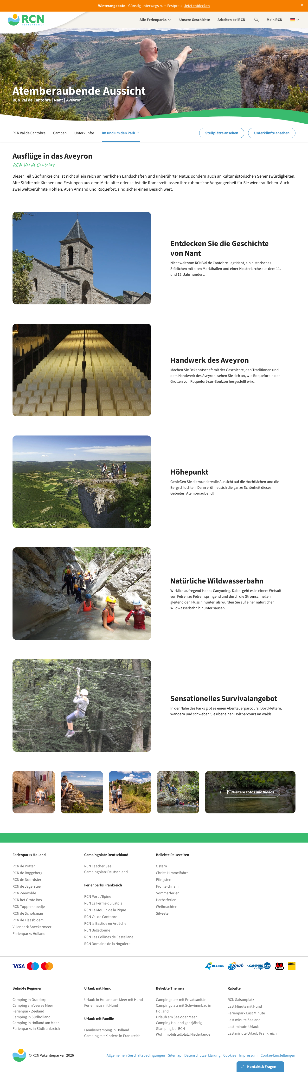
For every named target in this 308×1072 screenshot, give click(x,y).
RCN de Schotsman (28, 913)
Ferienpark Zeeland (28, 1011)
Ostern (161, 866)
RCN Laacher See (97, 866)
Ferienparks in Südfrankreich (36, 1028)
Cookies (229, 1055)
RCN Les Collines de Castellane (108, 937)
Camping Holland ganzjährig (179, 1022)
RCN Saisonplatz (241, 999)
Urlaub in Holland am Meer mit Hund (113, 999)
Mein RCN (274, 19)
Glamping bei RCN (170, 1028)
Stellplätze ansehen (221, 133)
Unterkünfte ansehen (271, 133)
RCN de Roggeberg (27, 873)
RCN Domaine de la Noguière (107, 943)
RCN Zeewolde (24, 893)
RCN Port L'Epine (97, 896)
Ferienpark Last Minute (247, 1013)
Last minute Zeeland (244, 1020)
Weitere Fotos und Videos (250, 792)
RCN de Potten (24, 866)
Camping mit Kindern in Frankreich (112, 1035)
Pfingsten (163, 879)
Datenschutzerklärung (202, 1055)
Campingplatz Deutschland (106, 872)
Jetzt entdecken (197, 5)
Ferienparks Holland (29, 933)
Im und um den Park (121, 133)
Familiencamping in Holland (106, 1030)
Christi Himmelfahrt (172, 873)
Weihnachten (166, 906)
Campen (60, 133)
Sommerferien (168, 893)
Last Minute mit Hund (245, 1006)
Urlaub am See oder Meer (176, 1017)
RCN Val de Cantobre (29, 133)
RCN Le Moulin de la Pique (105, 910)
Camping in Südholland (32, 1017)
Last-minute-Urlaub (243, 1026)
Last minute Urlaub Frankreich (252, 1033)
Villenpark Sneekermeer (32, 927)
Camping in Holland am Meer (36, 1022)
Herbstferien (166, 900)
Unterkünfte (84, 133)
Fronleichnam (167, 886)
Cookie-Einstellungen (278, 1055)
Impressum (248, 1055)
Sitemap (174, 1055)
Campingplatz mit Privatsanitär (181, 999)
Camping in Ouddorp (29, 999)
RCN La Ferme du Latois (103, 903)
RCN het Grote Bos (27, 900)
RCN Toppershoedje (29, 906)
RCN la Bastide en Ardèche (105, 923)
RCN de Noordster (27, 879)
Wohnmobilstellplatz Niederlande (183, 1034)
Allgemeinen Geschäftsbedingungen (136, 1055)
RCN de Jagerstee (27, 886)
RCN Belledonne (97, 930)
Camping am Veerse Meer (33, 1005)
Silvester (163, 913)
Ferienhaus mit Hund (101, 1005)
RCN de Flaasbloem (28, 920)
